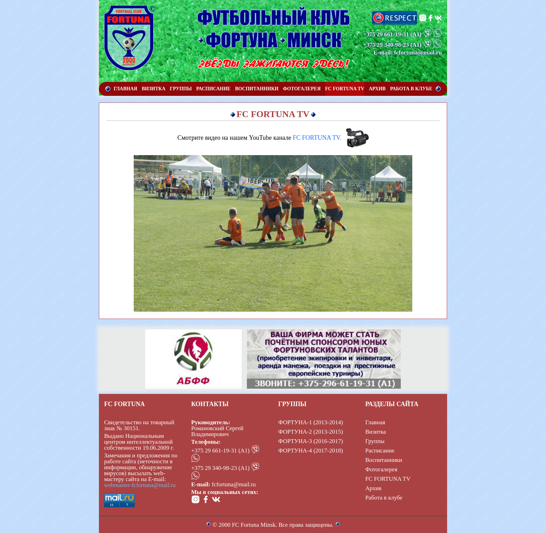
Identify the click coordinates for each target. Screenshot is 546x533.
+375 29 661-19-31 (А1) (220, 450)
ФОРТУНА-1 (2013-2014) (310, 422)
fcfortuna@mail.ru (234, 484)
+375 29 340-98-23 (386, 44)
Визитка (375, 431)
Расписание (380, 450)
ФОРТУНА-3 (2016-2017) (310, 441)
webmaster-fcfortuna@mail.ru (140, 485)
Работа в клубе (384, 497)
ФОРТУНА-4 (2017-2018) (310, 450)
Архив (373, 488)
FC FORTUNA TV (388, 478)
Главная (375, 422)
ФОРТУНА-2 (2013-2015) (310, 431)
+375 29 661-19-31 (386, 34)
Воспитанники (383, 460)
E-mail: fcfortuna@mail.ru (408, 52)
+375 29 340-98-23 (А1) (220, 468)
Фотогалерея (381, 469)
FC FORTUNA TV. (317, 137)
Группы (374, 441)
